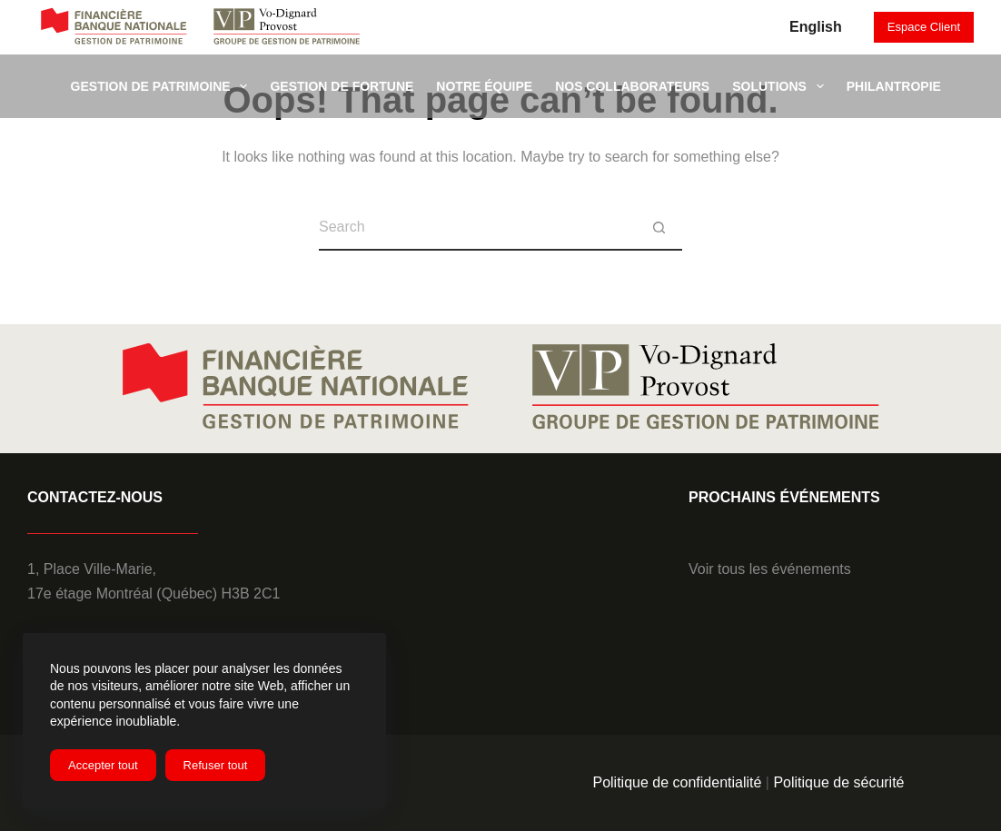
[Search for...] (478, 228)
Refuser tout (215, 765)
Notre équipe (484, 86)
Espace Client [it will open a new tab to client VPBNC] (923, 27)
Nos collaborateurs (632, 86)
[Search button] (659, 228)
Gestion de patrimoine (163, 86)
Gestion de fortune (341, 86)
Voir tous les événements (770, 569)
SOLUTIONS (781, 86)
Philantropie (894, 86)
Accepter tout (103, 765)
